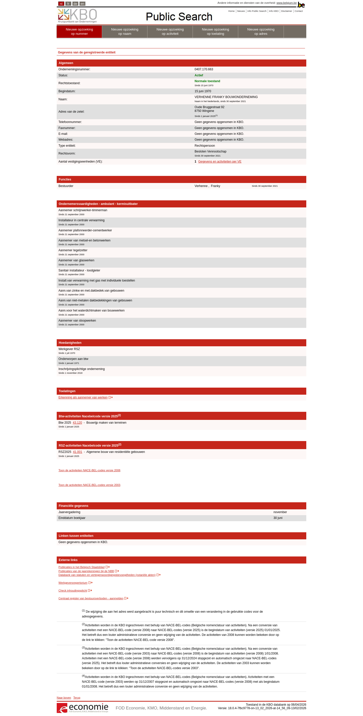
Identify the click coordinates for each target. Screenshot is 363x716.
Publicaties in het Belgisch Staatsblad (81, 567)
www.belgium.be (287, 2)
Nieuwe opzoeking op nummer (79, 31)
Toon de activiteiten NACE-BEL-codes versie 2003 (89, 484)
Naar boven (64, 697)
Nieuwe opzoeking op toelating (215, 31)
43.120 (77, 422)
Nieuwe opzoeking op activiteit (170, 31)
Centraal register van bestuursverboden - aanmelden (90, 598)
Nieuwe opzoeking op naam (124, 31)
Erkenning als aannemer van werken (83, 397)
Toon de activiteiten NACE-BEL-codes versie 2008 (89, 470)
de (75, 4)
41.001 (77, 452)
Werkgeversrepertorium (72, 582)
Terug (76, 697)
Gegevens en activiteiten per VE (219, 161)
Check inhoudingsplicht (72, 590)
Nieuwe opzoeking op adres (261, 31)
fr (68, 4)
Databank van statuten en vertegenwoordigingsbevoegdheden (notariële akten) (107, 574)
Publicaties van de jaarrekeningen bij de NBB (86, 571)
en (82, 4)
